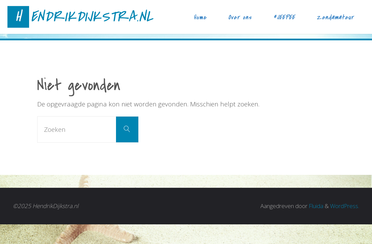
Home (200, 17)
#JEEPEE (284, 17)
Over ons (240, 17)
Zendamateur (335, 17)
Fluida (315, 206)
